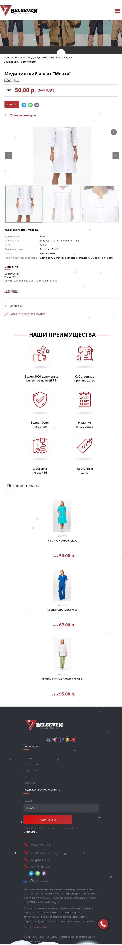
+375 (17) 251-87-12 (39, 859)
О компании (30, 770)
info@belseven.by (39, 881)
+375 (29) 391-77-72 (39, 867)
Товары (19, 57)
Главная (8, 57)
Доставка (13, 306)
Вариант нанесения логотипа (25, 314)
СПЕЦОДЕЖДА (33, 57)
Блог (25, 776)
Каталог (28, 758)
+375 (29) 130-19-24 (40, 845)
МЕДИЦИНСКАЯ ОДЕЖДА (56, 57)
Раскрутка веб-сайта (35, 927)
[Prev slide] (8, 155)
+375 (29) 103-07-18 (40, 852)
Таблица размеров (20, 115)
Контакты (29, 782)
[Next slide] (116, 155)
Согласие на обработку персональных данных (50, 828)
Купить (11, 104)
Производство (31, 764)
